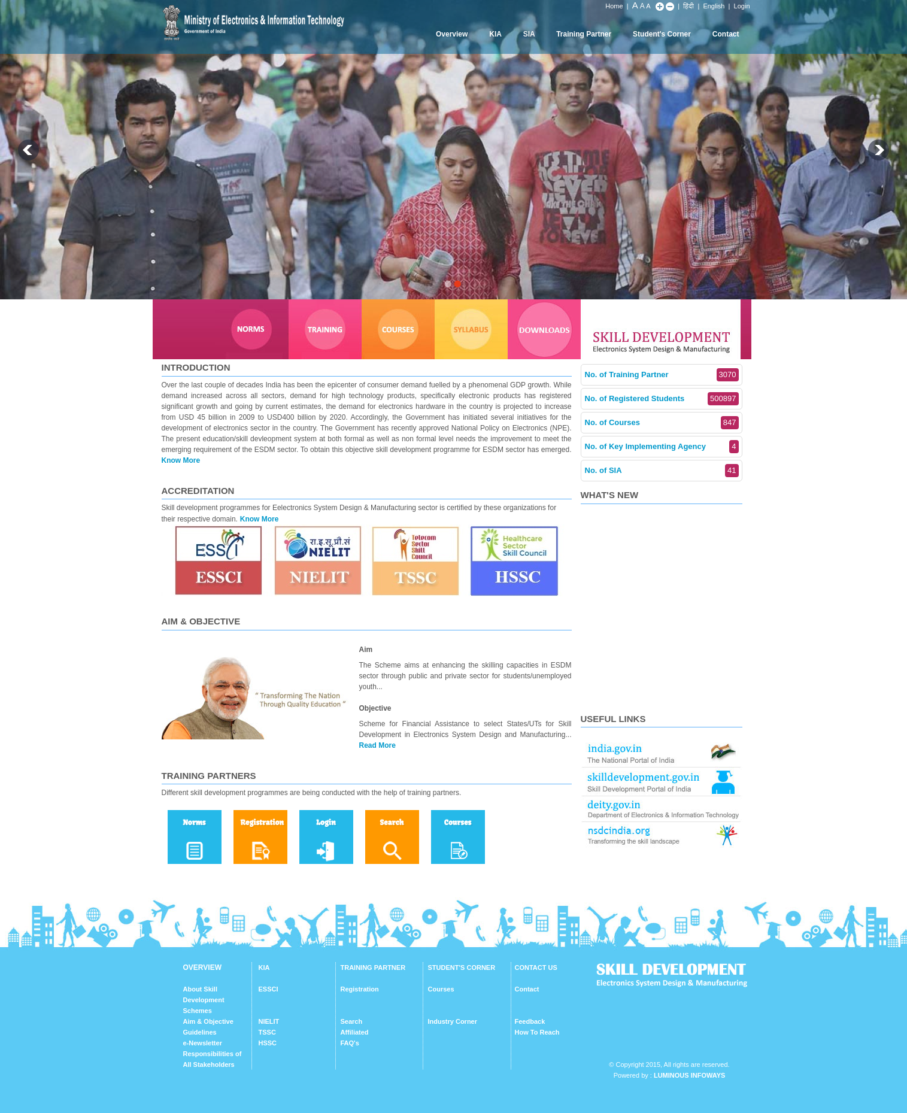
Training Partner (583, 34)
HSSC (268, 1043)
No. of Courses (662, 422)
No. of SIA (662, 470)
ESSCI (268, 989)
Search (352, 1021)
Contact (725, 34)
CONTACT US (536, 967)
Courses (441, 989)
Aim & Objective (208, 1021)
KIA (495, 34)
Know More (181, 460)
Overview (452, 34)
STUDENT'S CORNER (462, 967)
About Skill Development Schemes (204, 999)
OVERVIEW (202, 967)
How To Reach (537, 1032)
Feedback (530, 1021)
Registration (360, 989)
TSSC (267, 1032)
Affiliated (355, 1032)
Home (614, 6)
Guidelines (200, 1032)
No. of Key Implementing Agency (662, 446)
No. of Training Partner (662, 374)
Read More (377, 745)
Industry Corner (453, 1021)
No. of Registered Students (662, 398)
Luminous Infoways (689, 1075)
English (713, 6)
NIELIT (269, 1021)
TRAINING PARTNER (373, 967)
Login (742, 6)
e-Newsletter (202, 1043)
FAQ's (350, 1043)
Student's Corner (662, 34)
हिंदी (688, 6)
